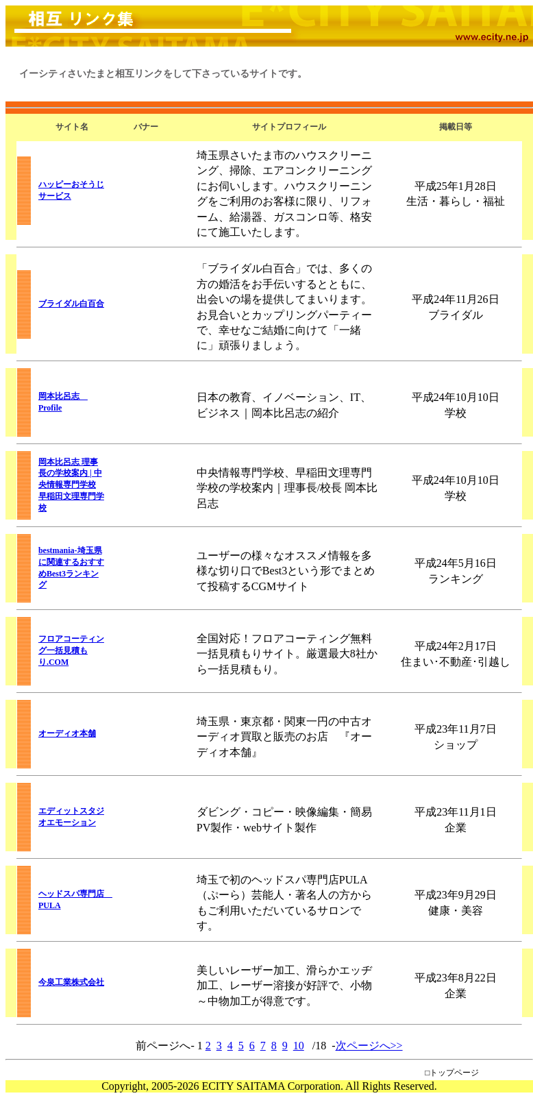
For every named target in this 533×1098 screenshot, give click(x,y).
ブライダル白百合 (71, 303)
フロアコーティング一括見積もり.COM (71, 650)
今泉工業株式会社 (71, 982)
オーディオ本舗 (67, 733)
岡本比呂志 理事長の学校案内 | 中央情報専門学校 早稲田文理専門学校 (71, 485)
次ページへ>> (369, 1045)
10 (298, 1045)
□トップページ (452, 1072)
